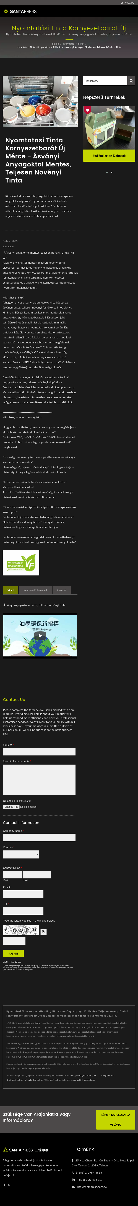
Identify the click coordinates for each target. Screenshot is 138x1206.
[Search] (105, 80)
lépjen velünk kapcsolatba (83, 1080)
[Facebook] (4, 1185)
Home (55, 43)
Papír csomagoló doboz (104, 1075)
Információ (68, 43)
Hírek (81, 43)
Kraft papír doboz (14, 1080)
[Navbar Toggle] (131, 11)
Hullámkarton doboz (33, 1080)
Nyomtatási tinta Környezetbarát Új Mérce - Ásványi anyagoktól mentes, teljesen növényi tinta (69, 47)
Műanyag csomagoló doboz (79, 1075)
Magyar (130, 2)
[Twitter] (9, 1185)
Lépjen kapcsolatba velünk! (115, 1119)
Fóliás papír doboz (52, 1080)
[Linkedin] (14, 1185)
